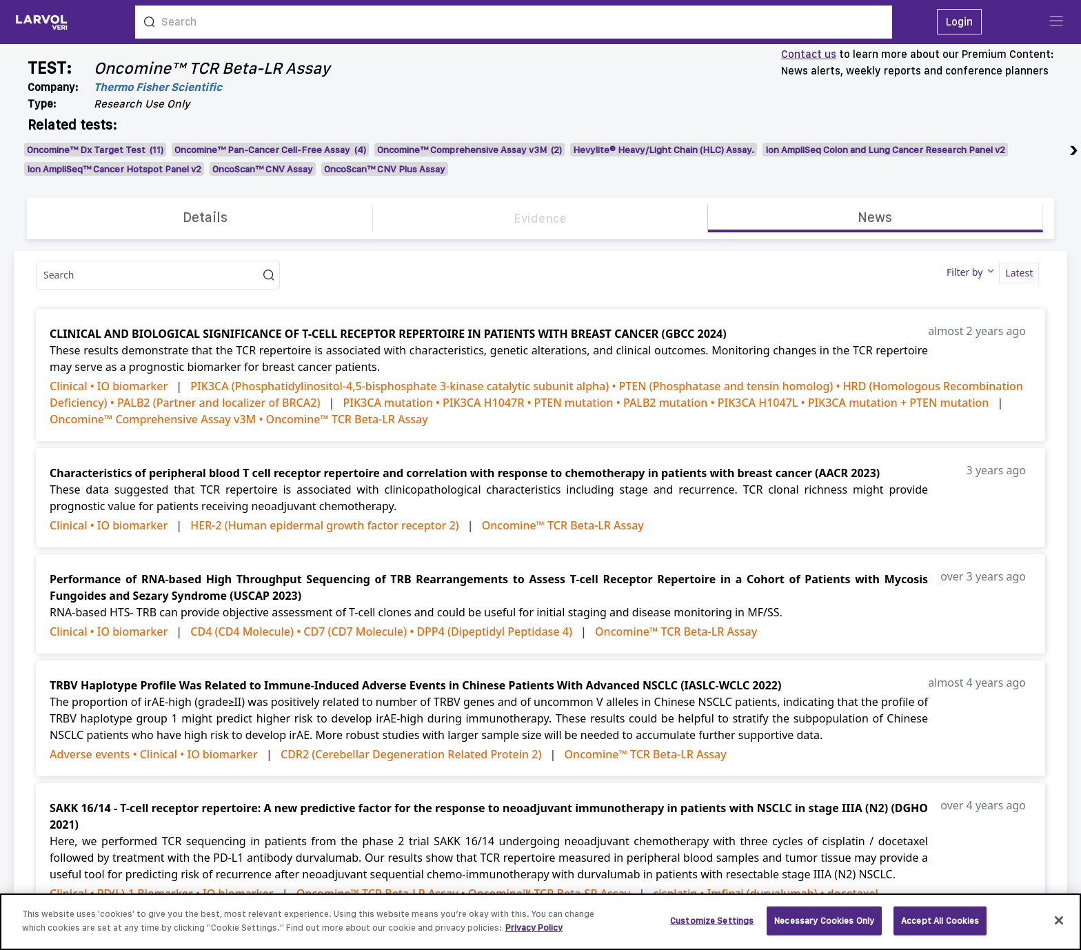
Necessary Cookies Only (824, 927)
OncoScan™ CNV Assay (262, 168)
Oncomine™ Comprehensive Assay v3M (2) (469, 149)
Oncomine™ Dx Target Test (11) (95, 149)
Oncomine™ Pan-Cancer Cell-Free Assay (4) (270, 149)
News (875, 217)
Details (205, 217)
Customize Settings (712, 927)
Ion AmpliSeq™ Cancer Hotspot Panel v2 (114, 168)
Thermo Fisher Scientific (158, 87)
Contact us (808, 54)
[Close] (1059, 927)
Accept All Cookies (940, 927)
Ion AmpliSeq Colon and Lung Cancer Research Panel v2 (885, 149)
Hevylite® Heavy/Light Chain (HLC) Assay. (663, 149)
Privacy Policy (534, 934)
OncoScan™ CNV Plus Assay (384, 168)
